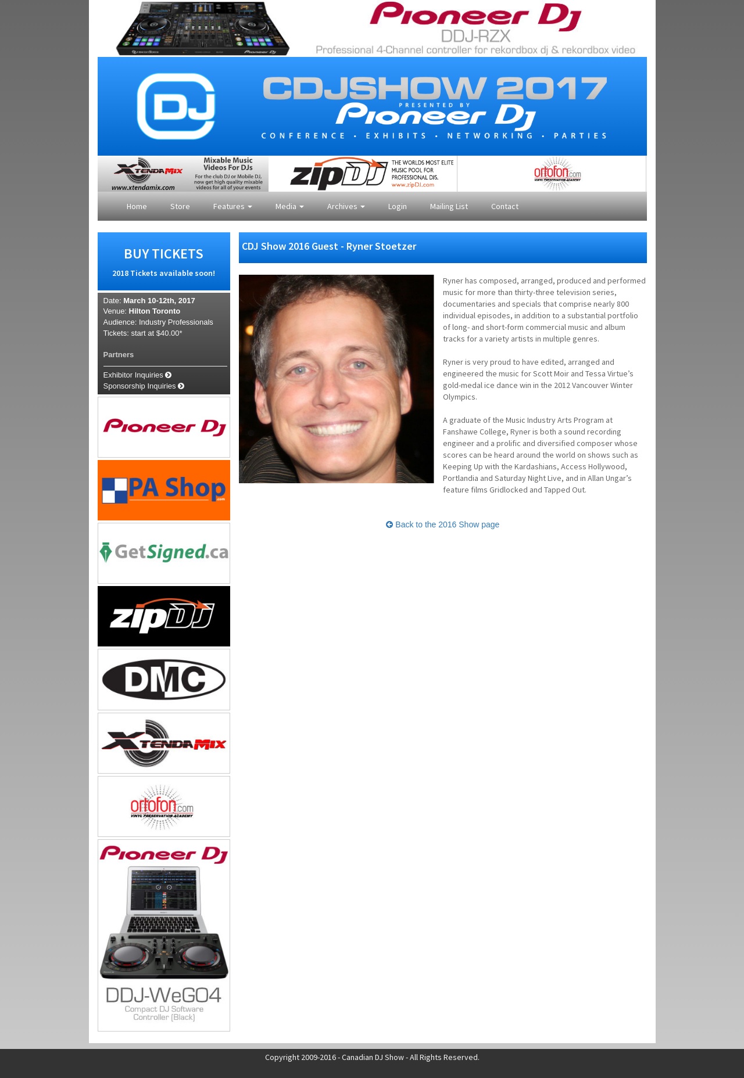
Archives (346, 206)
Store (180, 206)
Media (290, 206)
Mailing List (449, 206)
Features (232, 206)
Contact (504, 206)
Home (137, 206)
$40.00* (169, 333)
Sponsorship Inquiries (144, 386)
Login (397, 206)
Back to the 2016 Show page (442, 524)
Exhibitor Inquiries (137, 375)
